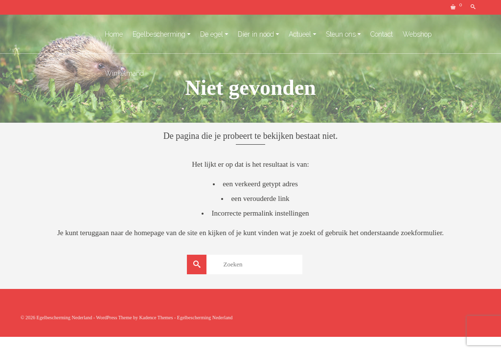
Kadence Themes (156, 317)
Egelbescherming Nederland (205, 317)
